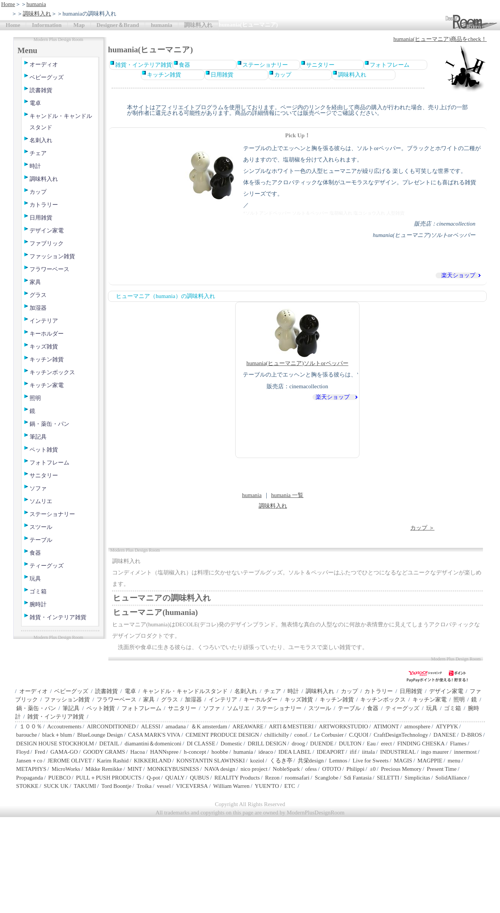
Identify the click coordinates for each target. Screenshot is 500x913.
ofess (311, 769)
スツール (41, 527)
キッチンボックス (52, 372)
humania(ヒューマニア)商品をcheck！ (440, 39)
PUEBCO (59, 778)
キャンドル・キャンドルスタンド (61, 121)
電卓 (35, 103)
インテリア (44, 321)
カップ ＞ (422, 528)
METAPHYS (31, 769)
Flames (458, 743)
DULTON (350, 743)
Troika (144, 786)
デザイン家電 (47, 230)
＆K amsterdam (209, 726)
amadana (176, 726)
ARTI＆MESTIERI (291, 726)
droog (298, 743)
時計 (35, 166)
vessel (164, 786)
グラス (38, 295)
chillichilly (276, 735)
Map (79, 25)
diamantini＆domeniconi (153, 743)
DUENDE (322, 743)
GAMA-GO (64, 752)
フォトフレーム (49, 463)
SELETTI (388, 778)
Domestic (231, 743)
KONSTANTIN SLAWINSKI (211, 761)
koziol (257, 761)
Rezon (272, 778)
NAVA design (219, 769)
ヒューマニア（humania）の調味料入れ (165, 296)
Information (46, 25)
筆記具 (38, 437)
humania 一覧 (287, 495)
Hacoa (137, 752)
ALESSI (150, 726)
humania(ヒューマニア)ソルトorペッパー (297, 335)
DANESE (444, 735)
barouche (26, 735)
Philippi (356, 769)
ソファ (38, 488)
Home (8, 4)
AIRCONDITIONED (111, 726)
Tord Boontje (116, 786)
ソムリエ (41, 501)
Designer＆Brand (118, 25)
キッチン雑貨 (47, 359)
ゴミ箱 (38, 591)
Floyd (23, 752)
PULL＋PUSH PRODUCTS (108, 778)
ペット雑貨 (44, 450)
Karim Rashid (113, 761)
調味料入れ (37, 14)
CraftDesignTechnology (400, 735)
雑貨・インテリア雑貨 (58, 617)
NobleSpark (286, 769)
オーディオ (44, 64)
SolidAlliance (451, 778)
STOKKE (27, 786)
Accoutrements (64, 726)
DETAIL (109, 743)
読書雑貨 (41, 90)
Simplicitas (417, 778)
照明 (35, 398)
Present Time (442, 769)
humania (36, 4)
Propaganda (29, 778)
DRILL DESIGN (267, 743)
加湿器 (38, 308)
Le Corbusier (329, 735)
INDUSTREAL (398, 752)
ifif (353, 752)
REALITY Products (237, 778)
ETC (289, 786)
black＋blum (57, 735)
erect (386, 743)
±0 (373, 769)
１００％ (30, 726)
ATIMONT (386, 726)
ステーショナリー (52, 514)
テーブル (41, 540)
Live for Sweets (371, 761)
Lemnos (338, 761)
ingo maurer (435, 752)
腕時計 (38, 604)
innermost (465, 752)
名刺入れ (41, 140)
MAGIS (403, 761)
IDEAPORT (330, 752)
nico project (254, 769)
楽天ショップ (458, 275)
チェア (38, 153)
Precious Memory (401, 769)
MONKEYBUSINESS (173, 769)
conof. (301, 735)
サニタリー (44, 475)
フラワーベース (49, 269)
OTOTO (331, 769)
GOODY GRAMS (104, 752)
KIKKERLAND (152, 761)
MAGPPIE (429, 761)
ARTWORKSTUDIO (343, 726)
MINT (135, 769)
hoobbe (219, 752)
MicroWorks (66, 769)
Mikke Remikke (104, 769)
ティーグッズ (47, 566)
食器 (35, 553)
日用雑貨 (41, 218)
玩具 (35, 579)
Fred (40, 752)
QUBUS (199, 778)
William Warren (231, 786)
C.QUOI (358, 735)
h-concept (195, 752)
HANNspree (164, 752)
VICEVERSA (192, 786)
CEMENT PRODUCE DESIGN (222, 735)
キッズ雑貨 (44, 347)
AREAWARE (248, 726)
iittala (368, 752)
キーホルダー (47, 334)
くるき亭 (281, 761)
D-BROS (471, 735)
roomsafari (297, 778)
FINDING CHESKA (421, 743)
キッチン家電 (47, 385)
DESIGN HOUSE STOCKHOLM (55, 743)
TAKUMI (85, 786)
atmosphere (417, 726)
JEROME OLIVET (70, 761)
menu (454, 761)
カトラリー (44, 205)
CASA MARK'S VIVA (154, 735)
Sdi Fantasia (358, 778)
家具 (35, 282)
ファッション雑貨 (52, 256)
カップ (38, 192)
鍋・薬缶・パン (49, 424)
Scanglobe (326, 778)
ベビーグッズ (47, 77)
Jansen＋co (29, 761)
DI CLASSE (201, 743)
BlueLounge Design (100, 735)
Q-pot (153, 778)
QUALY (174, 778)
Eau (371, 743)
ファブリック (47, 243)
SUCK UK (56, 786)
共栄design (311, 761)
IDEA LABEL (294, 752)
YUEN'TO (267, 786)
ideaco (265, 752)
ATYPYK (447, 726)
